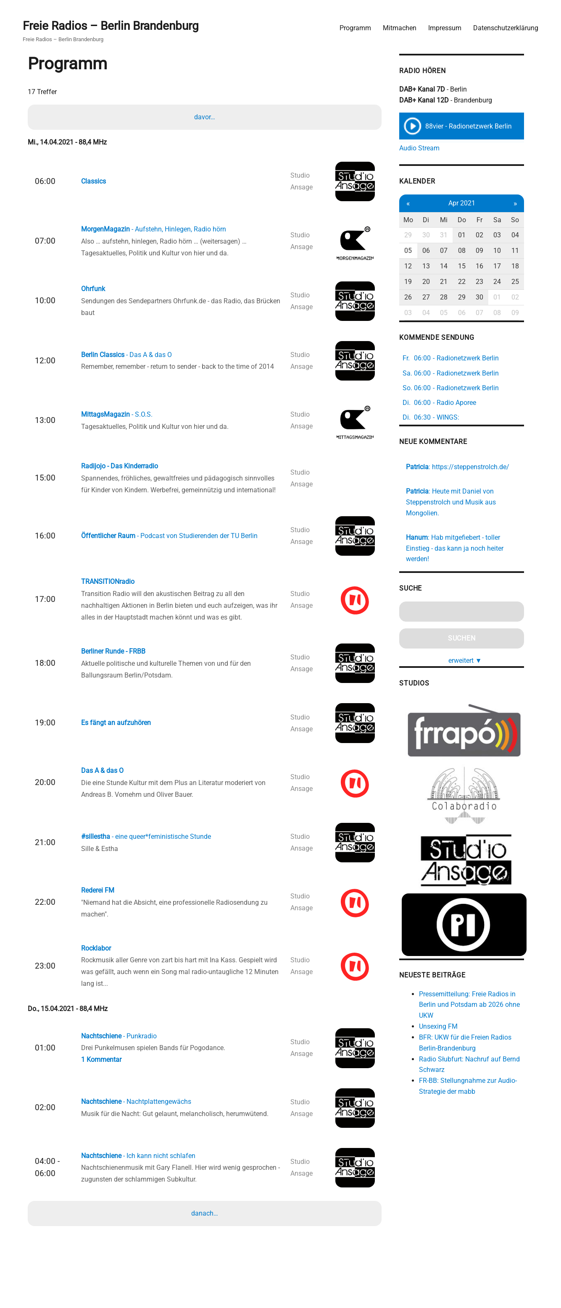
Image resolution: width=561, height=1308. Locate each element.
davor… (205, 117)
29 (415, 235)
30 (433, 235)
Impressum (444, 28)
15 (469, 266)
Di (433, 219)
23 (487, 282)
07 (452, 251)
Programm (355, 28)
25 (523, 282)
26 (415, 297)
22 (469, 282)
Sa (506, 219)
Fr (487, 219)
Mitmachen (399, 28)
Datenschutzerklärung (505, 28)
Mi (452, 219)
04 (523, 235)
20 (433, 282)
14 (452, 266)
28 (452, 297)
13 (433, 266)
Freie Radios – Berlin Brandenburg (112, 26)
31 (452, 235)
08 (469, 251)
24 (505, 282)
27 (433, 297)
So (524, 219)
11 (523, 251)
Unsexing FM (446, 1018)
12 (415, 266)
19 (415, 282)
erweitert (473, 650)
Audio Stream (427, 148)
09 (487, 251)
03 (505, 235)
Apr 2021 (469, 203)
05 (415, 251)
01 (469, 235)
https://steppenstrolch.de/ (478, 467)
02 (487, 235)
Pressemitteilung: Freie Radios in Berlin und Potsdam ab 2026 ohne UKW (477, 996)
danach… (205, 1218)
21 (452, 282)
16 (487, 266)
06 (433, 251)
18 (523, 266)
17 (505, 266)
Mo (415, 219)
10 (505, 251)
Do (469, 219)
